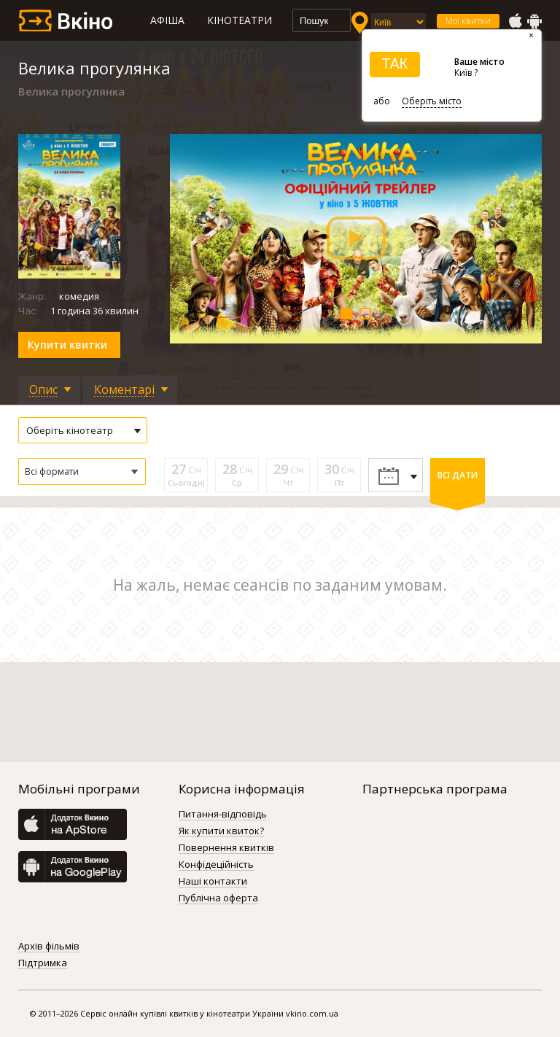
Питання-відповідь (223, 814)
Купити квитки (67, 345)
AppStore (515, 21)
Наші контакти (213, 882)
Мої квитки (468, 21)
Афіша (167, 20)
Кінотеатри (239, 20)
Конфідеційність (216, 865)
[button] (82, 471)
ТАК (394, 63)
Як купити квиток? (221, 831)
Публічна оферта (218, 898)
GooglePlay (534, 21)
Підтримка (42, 963)
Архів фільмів (48, 946)
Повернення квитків (226, 848)
